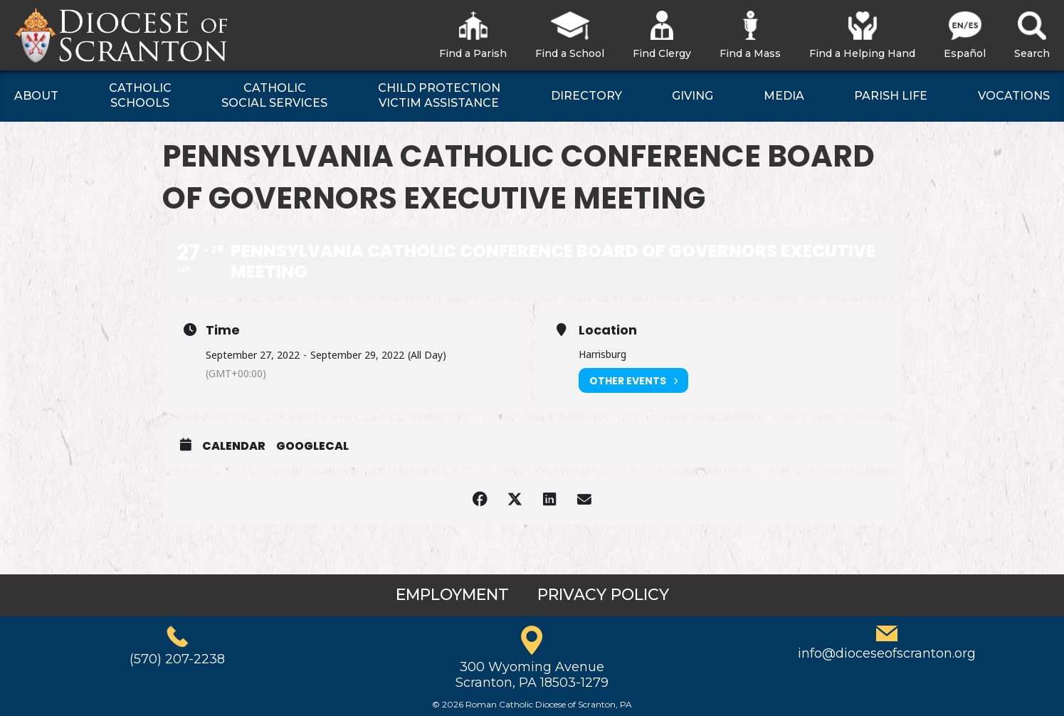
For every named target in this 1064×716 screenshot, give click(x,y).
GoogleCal (312, 446)
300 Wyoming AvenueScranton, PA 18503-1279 (532, 674)
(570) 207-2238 (177, 659)
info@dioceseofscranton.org (887, 653)
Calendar (233, 446)
